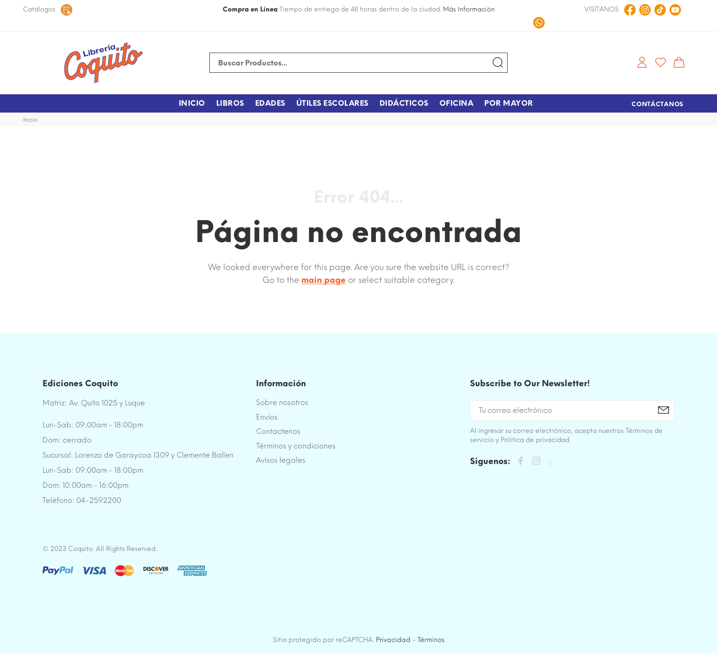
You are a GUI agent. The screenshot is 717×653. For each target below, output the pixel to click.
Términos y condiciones (296, 446)
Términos (430, 640)
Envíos (267, 417)
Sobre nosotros (282, 402)
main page (323, 280)
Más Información (469, 9)
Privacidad (393, 640)
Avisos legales (280, 460)
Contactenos (278, 431)
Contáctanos (657, 104)
